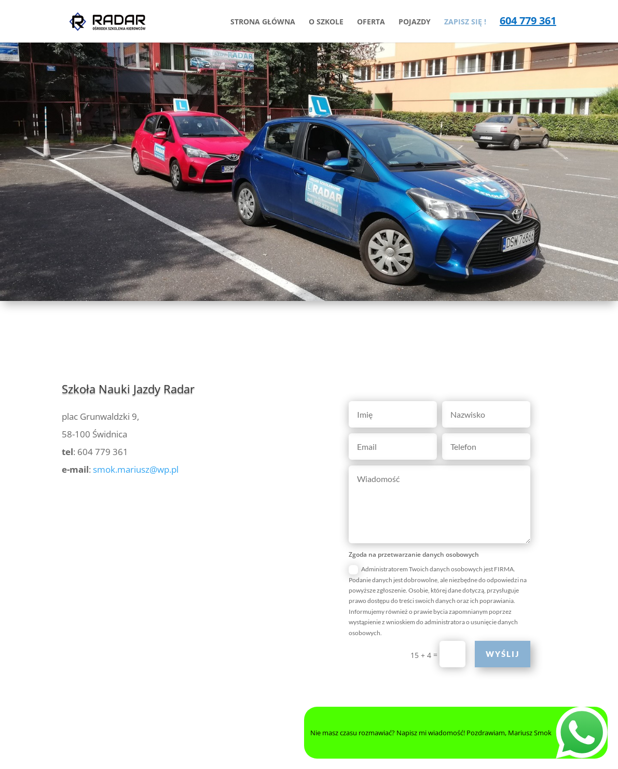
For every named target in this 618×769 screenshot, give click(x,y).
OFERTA (371, 22)
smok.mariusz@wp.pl (135, 469)
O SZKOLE (326, 22)
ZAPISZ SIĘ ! (465, 22)
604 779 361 (528, 22)
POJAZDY (415, 22)
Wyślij (502, 653)
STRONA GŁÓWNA (262, 22)
